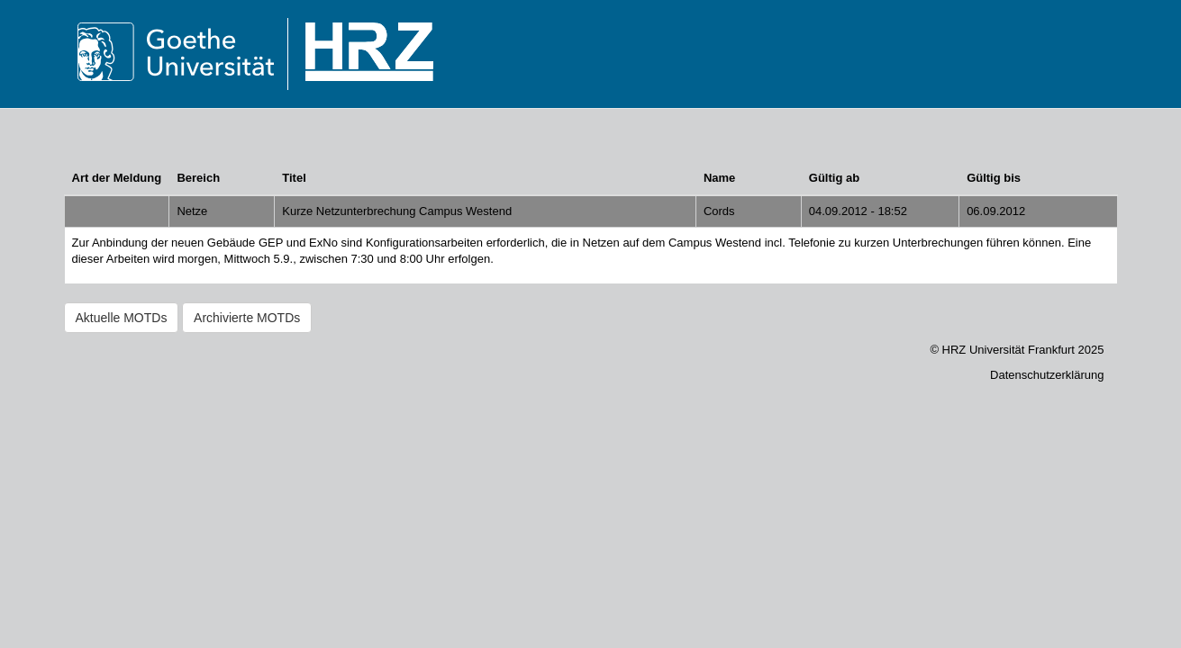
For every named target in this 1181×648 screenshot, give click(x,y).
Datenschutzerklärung (1047, 375)
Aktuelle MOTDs (122, 317)
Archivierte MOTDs (247, 317)
